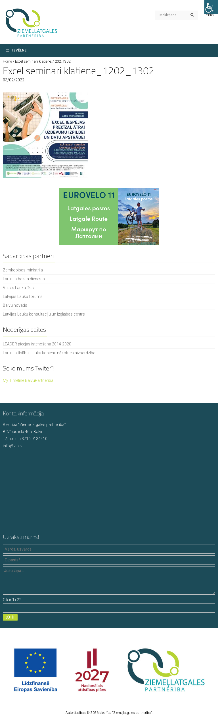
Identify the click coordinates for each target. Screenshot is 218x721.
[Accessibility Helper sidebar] (211, 7)
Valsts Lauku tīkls (18, 287)
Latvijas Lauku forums (23, 296)
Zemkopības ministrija (23, 270)
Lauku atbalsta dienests (24, 279)
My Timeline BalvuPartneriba (28, 380)
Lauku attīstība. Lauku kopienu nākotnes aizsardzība (49, 353)
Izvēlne (16, 50)
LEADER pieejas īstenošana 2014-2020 (37, 344)
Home (7, 61)
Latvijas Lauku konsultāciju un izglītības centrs (44, 314)
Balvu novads (15, 305)
